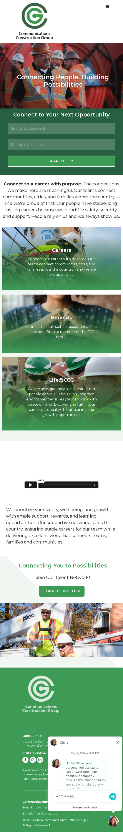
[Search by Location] (61, 144)
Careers (64, 741)
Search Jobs (61, 161)
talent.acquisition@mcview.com (45, 778)
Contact (77, 741)
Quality (51, 741)
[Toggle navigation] (107, 6)
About (27, 741)
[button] (62, 591)
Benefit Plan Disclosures (39, 813)
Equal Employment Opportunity (44, 807)
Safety (38, 741)
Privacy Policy (33, 745)
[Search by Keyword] (61, 128)
